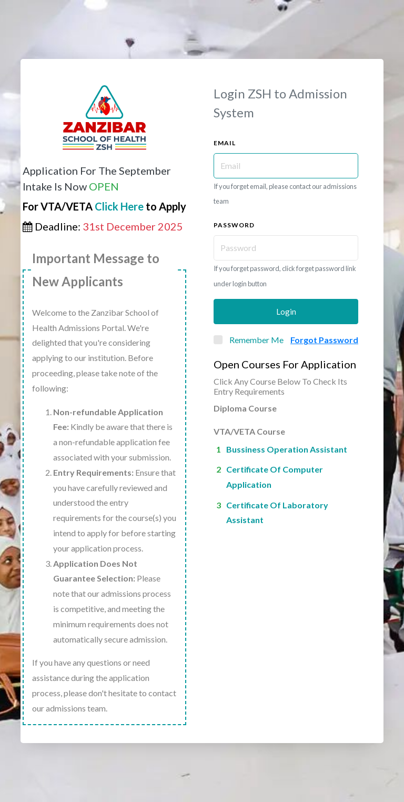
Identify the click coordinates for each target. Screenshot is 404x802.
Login (286, 311)
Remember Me (256, 340)
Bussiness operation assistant (286, 449)
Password (234, 225)
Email (225, 143)
